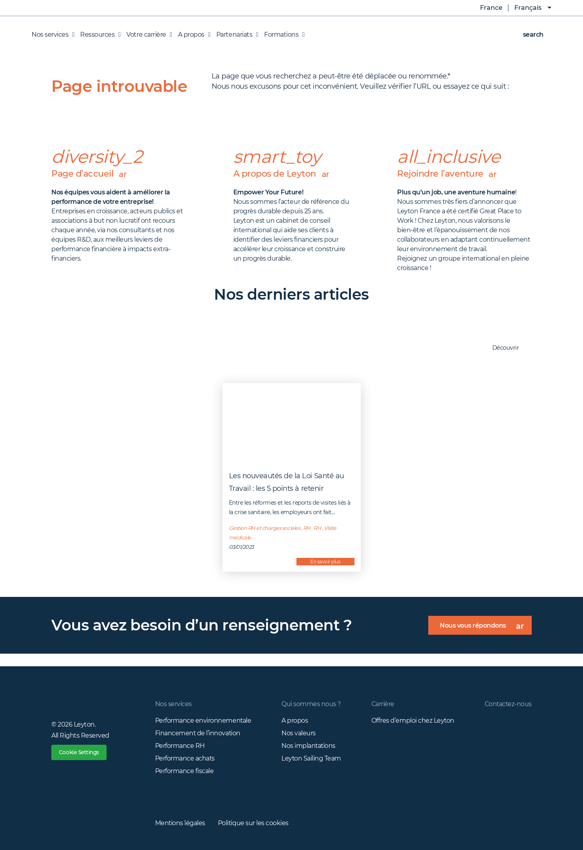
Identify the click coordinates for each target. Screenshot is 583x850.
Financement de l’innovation (198, 733)
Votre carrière (147, 35)
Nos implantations (308, 745)
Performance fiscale (184, 771)
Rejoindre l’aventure (449, 174)
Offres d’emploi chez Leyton (412, 720)
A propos (294, 720)
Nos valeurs (298, 733)
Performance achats (185, 758)
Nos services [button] (53, 35)
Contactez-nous (508, 704)
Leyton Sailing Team (311, 758)
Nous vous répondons (485, 628)
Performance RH (180, 745)
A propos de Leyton (283, 174)
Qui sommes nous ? (311, 704)
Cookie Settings (80, 752)
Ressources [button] (98, 35)
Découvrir (509, 348)
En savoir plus (325, 562)
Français (528, 7)
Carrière (382, 704)
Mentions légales (180, 823)
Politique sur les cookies (253, 823)
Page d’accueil (90, 174)
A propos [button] (192, 35)
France (485, 8)
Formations (282, 35)
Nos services (173, 704)
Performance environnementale (203, 720)
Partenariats (235, 35)
